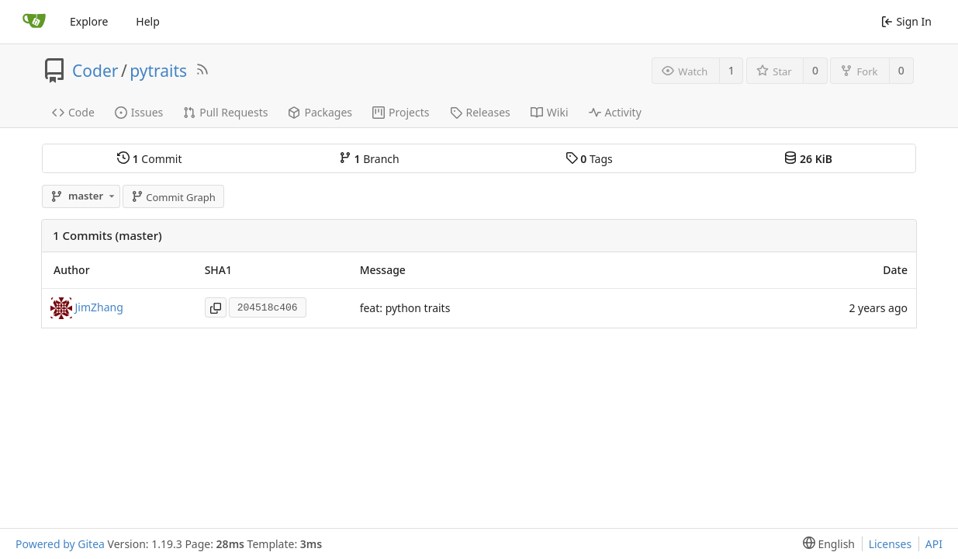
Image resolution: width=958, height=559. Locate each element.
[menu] (826, 544)
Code (73, 112)
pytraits (158, 70)
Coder (95, 70)
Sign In (906, 21)
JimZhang (99, 307)
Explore (89, 21)
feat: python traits (405, 307)
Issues (139, 112)
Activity (615, 112)
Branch (369, 158)
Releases (480, 112)
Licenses (890, 543)
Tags (589, 158)
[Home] (34, 22)
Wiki (550, 112)
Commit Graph (173, 197)
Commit (149, 158)
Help (148, 21)
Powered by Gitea (60, 543)
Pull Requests (225, 112)
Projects (400, 112)
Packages (320, 112)
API (933, 543)
